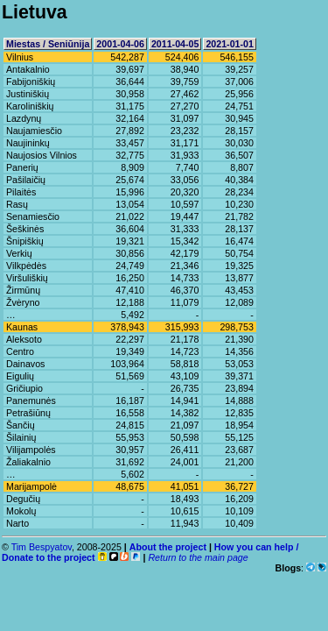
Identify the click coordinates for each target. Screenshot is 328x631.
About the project (167, 547)
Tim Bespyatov (41, 547)
